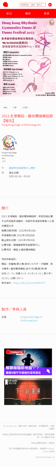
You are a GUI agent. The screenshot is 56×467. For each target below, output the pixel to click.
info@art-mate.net (49, 450)
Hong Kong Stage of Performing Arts (21, 125)
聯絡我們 (32, 425)
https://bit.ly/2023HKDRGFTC (29, 283)
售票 (46, 13)
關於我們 (22, 425)
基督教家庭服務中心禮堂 (22, 168)
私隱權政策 (43, 425)
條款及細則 (52, 427)
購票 (28, 13)
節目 (9, 13)
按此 (53, 442)
